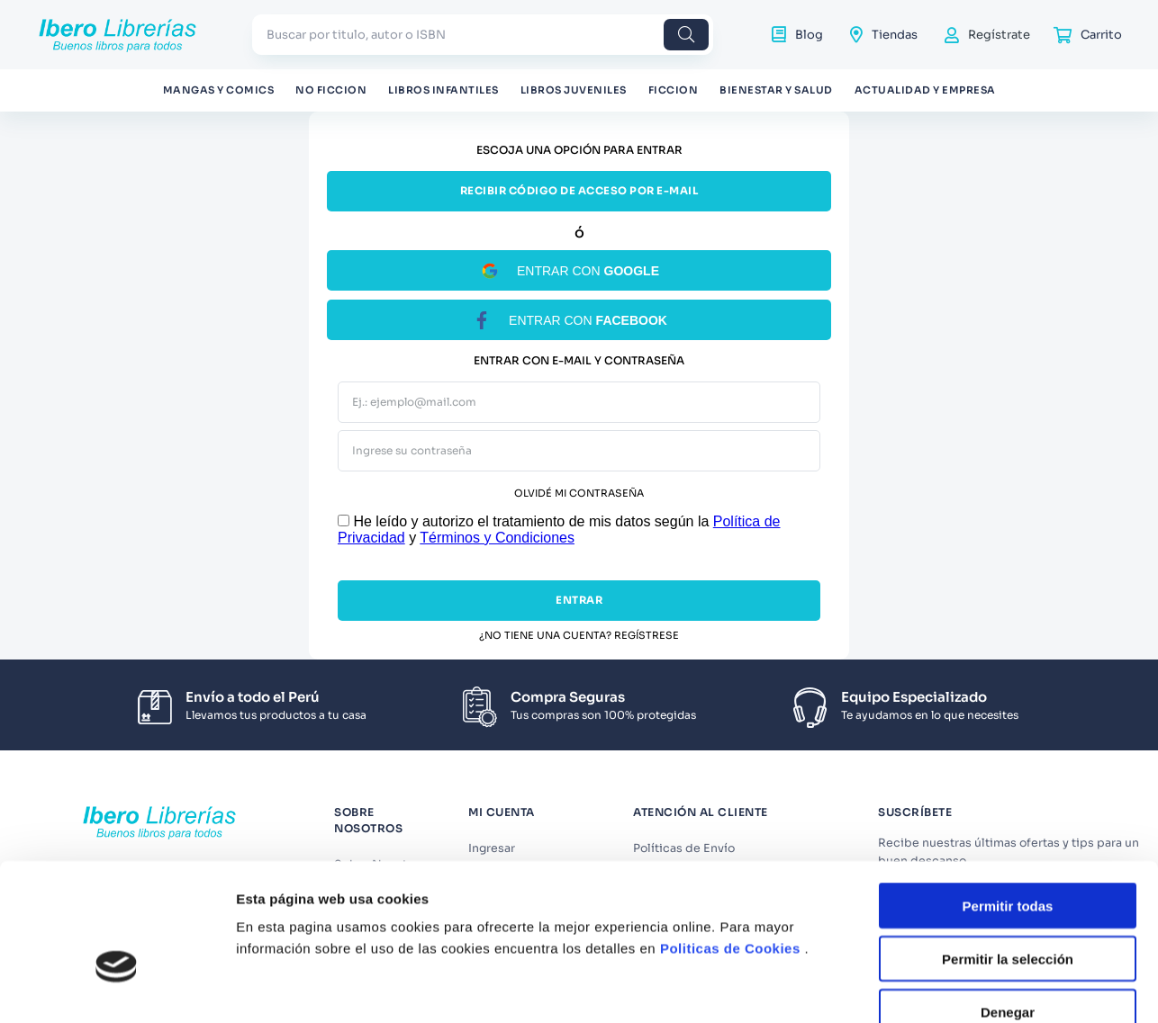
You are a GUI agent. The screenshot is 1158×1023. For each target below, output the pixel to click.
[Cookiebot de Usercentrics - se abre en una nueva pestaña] (116, 981)
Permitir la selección (1007, 849)
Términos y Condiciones (497, 537)
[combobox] (482, 34)
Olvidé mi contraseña (579, 493)
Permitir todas (1008, 795)
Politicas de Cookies (730, 838)
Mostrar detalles (974, 981)
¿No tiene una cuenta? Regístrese (579, 636)
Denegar (1008, 902)
